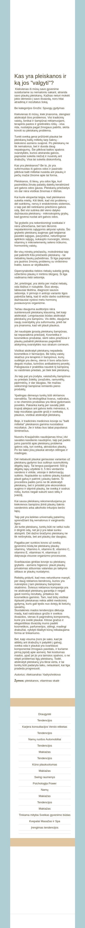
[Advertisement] (42, 31)
